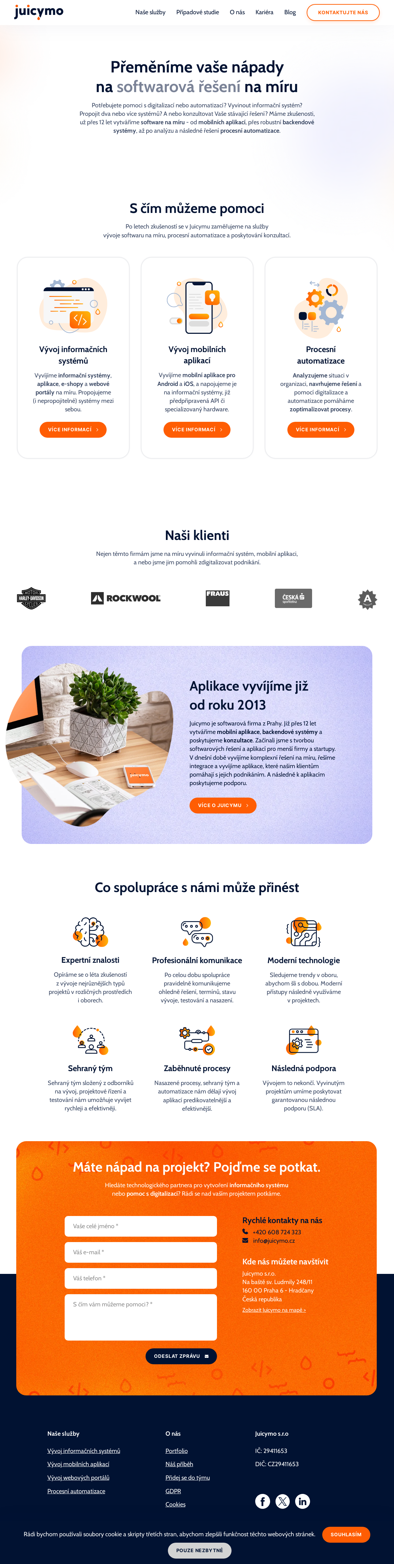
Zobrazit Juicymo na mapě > (274, 1310)
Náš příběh (179, 1464)
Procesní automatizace (76, 1491)
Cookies (175, 1504)
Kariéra (264, 12)
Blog (290, 12)
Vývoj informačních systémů (83, 1451)
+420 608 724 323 (276, 1232)
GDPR (173, 1491)
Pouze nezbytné (199, 1550)
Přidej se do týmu (188, 1477)
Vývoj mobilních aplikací (78, 1464)
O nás (237, 12)
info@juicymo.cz (273, 1240)
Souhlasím (346, 1534)
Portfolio (177, 1451)
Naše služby (150, 12)
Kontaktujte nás (343, 12)
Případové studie (197, 12)
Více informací (70, 429)
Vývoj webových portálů (78, 1477)
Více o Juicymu (220, 805)
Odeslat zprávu (177, 1356)
